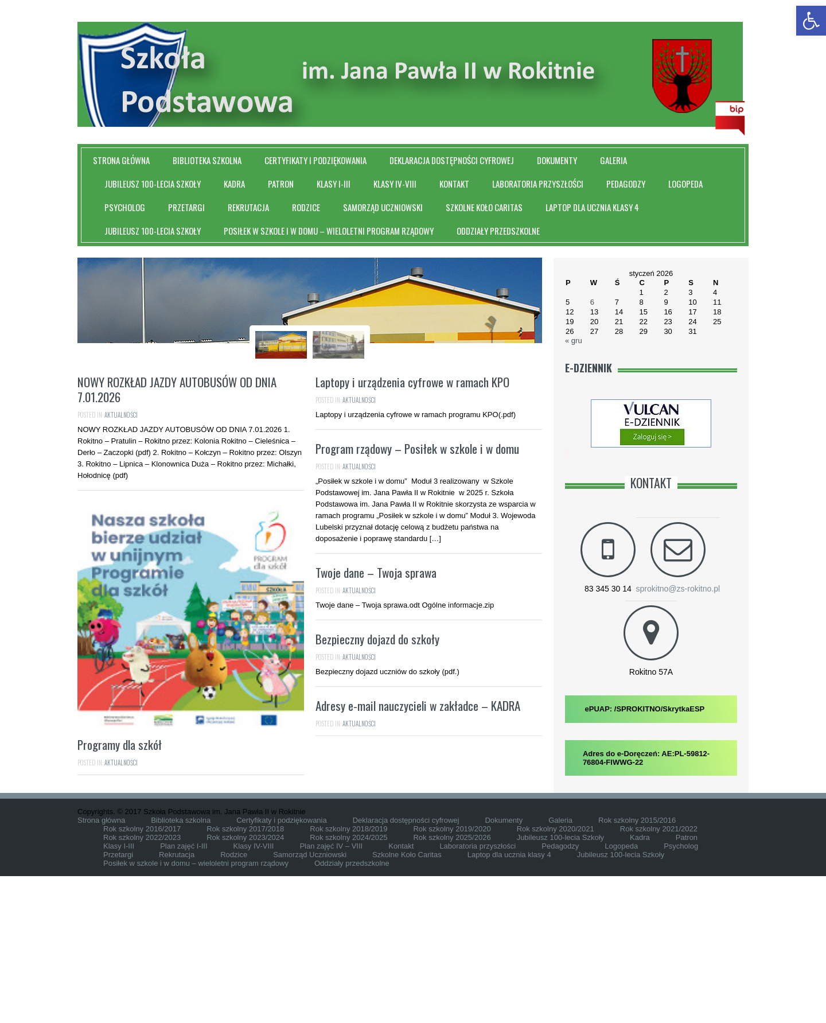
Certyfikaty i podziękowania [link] (315, 160)
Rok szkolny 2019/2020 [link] (451, 975)
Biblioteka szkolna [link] (207, 160)
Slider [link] (321, 455)
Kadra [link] (234, 183)
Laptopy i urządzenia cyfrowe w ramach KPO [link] (412, 541)
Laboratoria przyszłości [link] (537, 183)
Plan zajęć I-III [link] (183, 993)
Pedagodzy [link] (625, 183)
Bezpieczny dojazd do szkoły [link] (377, 798)
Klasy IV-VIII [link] (394, 183)
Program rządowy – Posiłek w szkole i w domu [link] (417, 607)
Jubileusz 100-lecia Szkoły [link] (152, 183)
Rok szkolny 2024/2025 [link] (348, 984)
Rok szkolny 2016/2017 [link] (142, 975)
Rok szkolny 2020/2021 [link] (555, 975)
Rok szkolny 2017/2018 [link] (245, 975)
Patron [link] (281, 183)
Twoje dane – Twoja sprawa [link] (376, 731)
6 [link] (592, 302)
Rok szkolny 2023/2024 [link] (245, 984)
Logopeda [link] (685, 183)
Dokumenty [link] (557, 160)
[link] (811, 21)
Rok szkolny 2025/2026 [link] (451, 984)
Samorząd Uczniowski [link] (383, 207)
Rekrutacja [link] (248, 207)
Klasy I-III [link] (333, 183)
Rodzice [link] (306, 207)
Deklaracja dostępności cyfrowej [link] (451, 160)
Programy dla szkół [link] (119, 903)
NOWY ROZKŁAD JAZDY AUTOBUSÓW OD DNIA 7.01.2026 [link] (176, 548)
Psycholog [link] (124, 207)
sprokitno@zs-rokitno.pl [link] (678, 588)
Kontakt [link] (454, 183)
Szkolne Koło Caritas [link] (484, 207)
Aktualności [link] (121, 573)
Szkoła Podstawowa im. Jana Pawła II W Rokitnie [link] (309, 439)
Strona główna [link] (121, 160)
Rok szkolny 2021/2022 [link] (659, 975)
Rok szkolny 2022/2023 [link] (142, 984)
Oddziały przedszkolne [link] (498, 230)
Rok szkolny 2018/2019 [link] (348, 975)
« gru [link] (573, 340)
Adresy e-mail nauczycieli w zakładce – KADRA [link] (417, 864)
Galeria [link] (613, 160)
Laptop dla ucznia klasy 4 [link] (592, 207)
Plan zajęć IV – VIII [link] (331, 993)
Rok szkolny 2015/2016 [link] (637, 967)
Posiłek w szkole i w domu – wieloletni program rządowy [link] (329, 230)
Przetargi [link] (186, 207)
